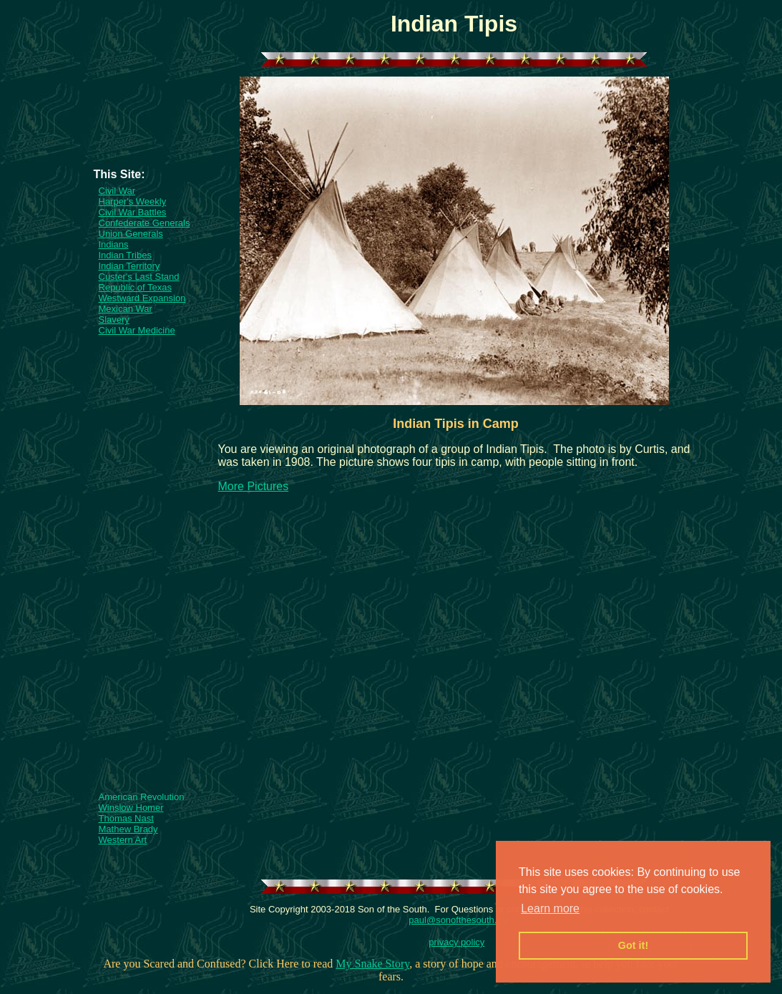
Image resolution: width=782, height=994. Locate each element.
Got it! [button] (633, 945)
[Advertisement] (149, 124)
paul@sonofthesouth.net (459, 920)
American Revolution (142, 796)
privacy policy (456, 942)
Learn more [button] (550, 908)
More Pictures (253, 486)
